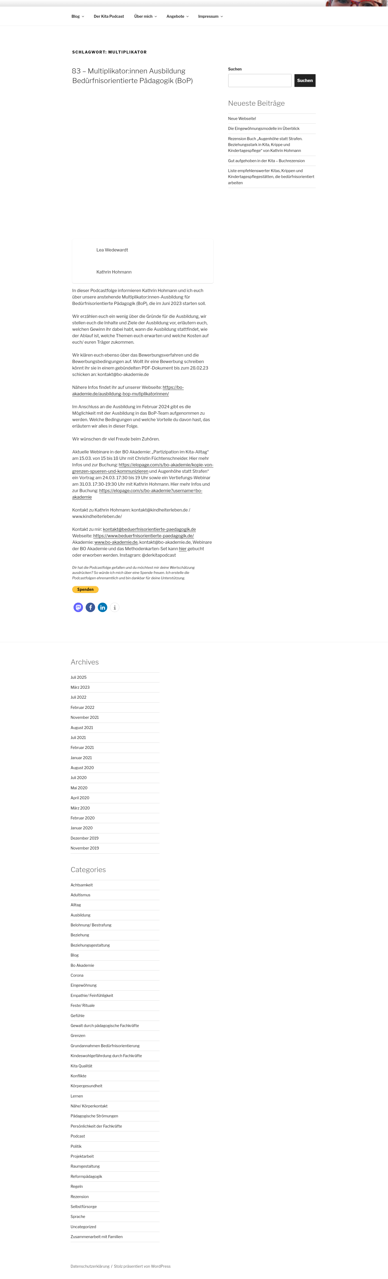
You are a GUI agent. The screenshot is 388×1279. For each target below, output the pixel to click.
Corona (77, 975)
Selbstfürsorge (84, 1206)
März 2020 (80, 808)
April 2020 (80, 797)
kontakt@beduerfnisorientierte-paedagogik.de (149, 529)
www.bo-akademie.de (115, 542)
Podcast (78, 1136)
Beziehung (80, 935)
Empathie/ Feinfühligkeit (92, 995)
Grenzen (78, 1035)
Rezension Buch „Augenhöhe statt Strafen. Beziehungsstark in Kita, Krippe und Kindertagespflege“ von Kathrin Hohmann (265, 144)
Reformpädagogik (86, 1176)
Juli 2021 (78, 737)
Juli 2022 (78, 697)
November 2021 (85, 717)
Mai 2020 (79, 788)
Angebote (178, 16)
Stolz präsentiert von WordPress (142, 1266)
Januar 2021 (81, 757)
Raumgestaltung (85, 1166)
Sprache (78, 1216)
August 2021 (82, 727)
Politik (76, 1146)
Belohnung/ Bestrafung (91, 925)
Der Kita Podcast (109, 16)
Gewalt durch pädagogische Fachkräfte (105, 1025)
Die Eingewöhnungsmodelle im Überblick (264, 128)
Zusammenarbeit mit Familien (97, 1236)
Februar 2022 (82, 707)
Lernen (77, 1096)
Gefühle (78, 1015)
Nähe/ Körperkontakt (89, 1106)
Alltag (76, 905)
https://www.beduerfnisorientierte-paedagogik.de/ (143, 535)
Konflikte (78, 1076)
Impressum (211, 16)
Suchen (235, 69)
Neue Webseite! (242, 118)
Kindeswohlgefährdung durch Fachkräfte (106, 1055)
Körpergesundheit (86, 1085)
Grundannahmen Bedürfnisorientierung (105, 1045)
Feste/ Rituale (83, 1005)
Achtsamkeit (82, 885)
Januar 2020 (82, 828)
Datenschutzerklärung (90, 1266)
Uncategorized (83, 1226)
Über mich (146, 16)
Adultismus (80, 895)
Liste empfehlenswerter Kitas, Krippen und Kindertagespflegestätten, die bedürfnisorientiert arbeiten (271, 176)
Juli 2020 (79, 777)
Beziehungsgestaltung (90, 945)
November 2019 (85, 848)
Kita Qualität (81, 1066)
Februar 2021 (82, 747)
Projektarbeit (82, 1156)
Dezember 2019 (85, 838)
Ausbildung (81, 915)
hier (183, 548)
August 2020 (82, 767)
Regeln (77, 1186)
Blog (78, 16)
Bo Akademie (82, 965)
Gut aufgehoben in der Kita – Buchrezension (266, 160)
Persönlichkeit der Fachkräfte (96, 1126)
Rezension (80, 1196)
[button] (78, 607)
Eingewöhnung (84, 985)
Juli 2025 (78, 677)
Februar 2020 (83, 818)
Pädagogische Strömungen (94, 1116)
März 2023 (80, 687)
